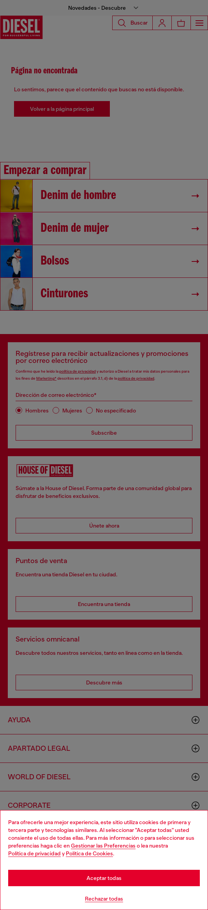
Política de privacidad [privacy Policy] (34, 853)
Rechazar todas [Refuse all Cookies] (104, 899)
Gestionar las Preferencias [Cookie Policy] (103, 845)
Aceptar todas (104, 878)
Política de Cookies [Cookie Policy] (89, 853)
